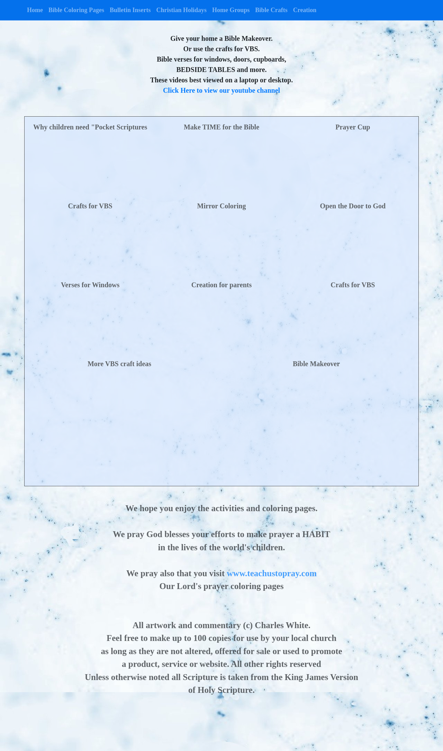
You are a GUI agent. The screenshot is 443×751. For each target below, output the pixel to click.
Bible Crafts (271, 10)
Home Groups (231, 10)
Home (35, 10)
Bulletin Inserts (130, 10)
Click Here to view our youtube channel (221, 90)
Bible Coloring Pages (76, 10)
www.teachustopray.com (272, 573)
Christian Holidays (181, 10)
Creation (305, 10)
